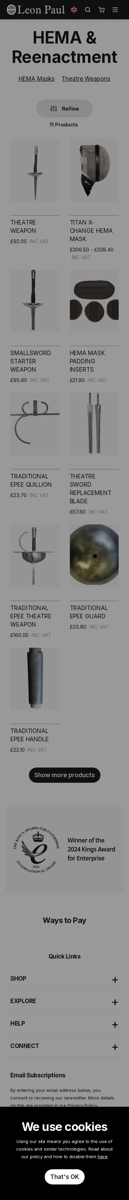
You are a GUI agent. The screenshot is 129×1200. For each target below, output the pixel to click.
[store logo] (36, 9)
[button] (74, 9)
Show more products (64, 775)
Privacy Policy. (83, 1105)
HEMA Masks (37, 78)
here (103, 1156)
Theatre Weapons (86, 78)
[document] (64, 1154)
